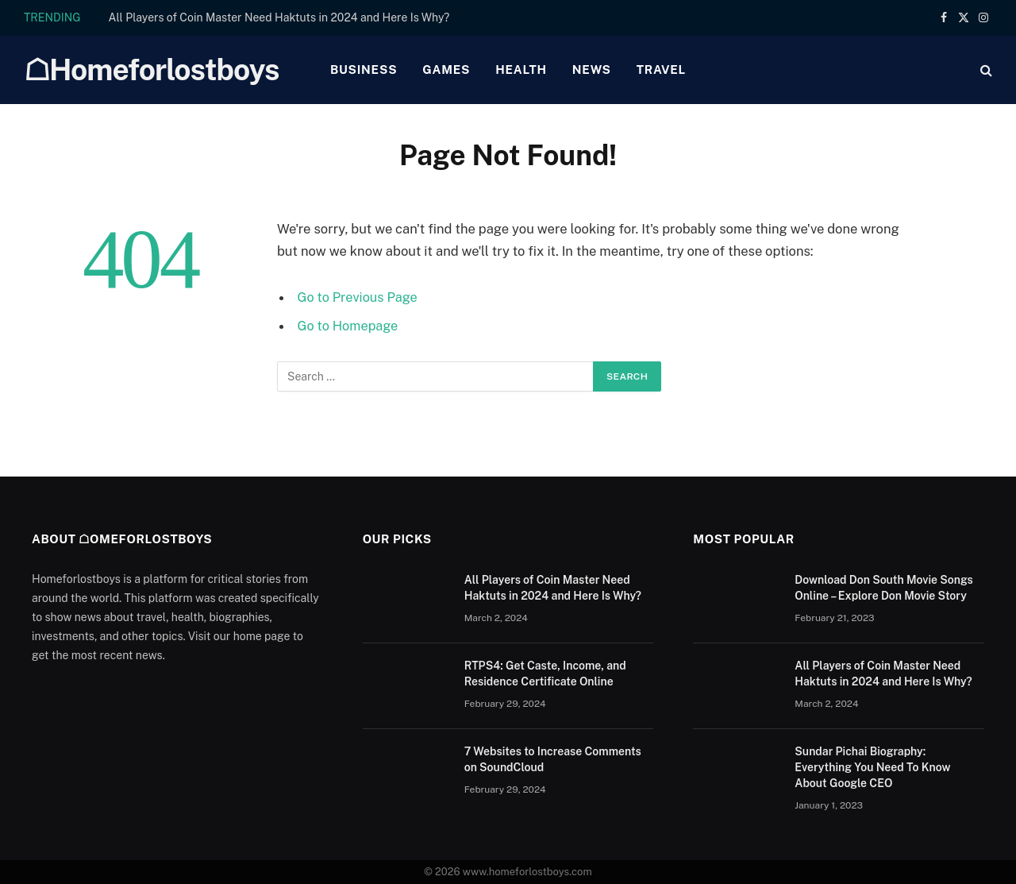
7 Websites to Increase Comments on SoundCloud (552, 759)
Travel (661, 69)
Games (446, 69)
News (591, 69)
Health (521, 69)
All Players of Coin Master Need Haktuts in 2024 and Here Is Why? (279, 17)
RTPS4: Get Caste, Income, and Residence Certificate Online (545, 673)
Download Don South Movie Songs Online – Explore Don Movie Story (883, 587)
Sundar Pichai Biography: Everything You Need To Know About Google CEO (872, 767)
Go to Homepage (349, 326)
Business (363, 69)
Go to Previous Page (359, 297)
